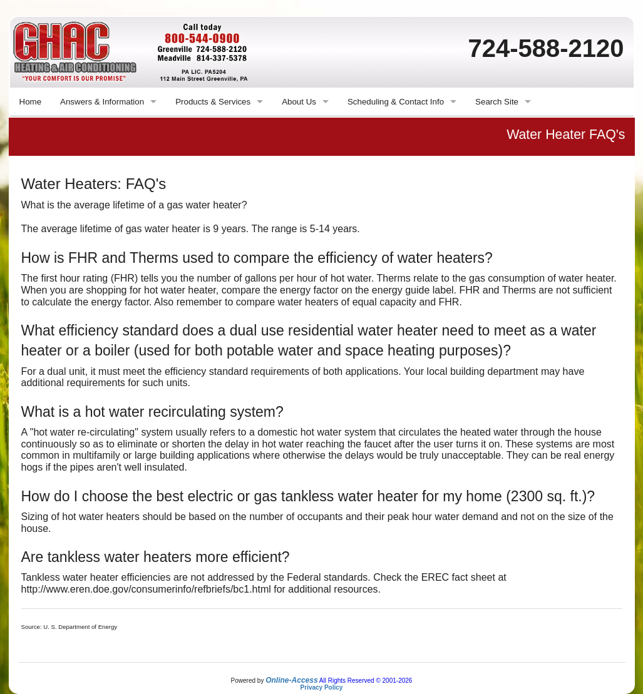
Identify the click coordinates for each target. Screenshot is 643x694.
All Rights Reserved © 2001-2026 (366, 680)
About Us (299, 101)
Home (30, 101)
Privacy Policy (322, 687)
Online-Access (291, 680)
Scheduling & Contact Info (395, 101)
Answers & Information (102, 101)
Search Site (496, 101)
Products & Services (212, 101)
